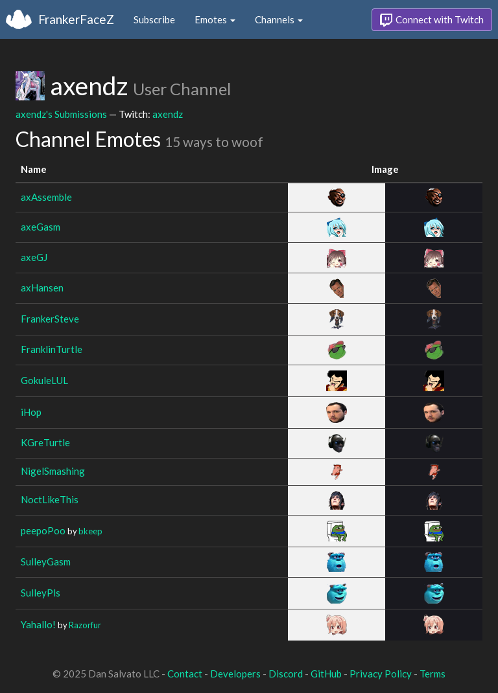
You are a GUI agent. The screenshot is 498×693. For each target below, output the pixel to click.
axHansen (42, 287)
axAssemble (46, 197)
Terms (432, 673)
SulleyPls (40, 592)
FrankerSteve (50, 318)
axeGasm (40, 227)
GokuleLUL (44, 380)
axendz (167, 114)
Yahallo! (38, 624)
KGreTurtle (45, 442)
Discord (285, 673)
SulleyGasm (46, 561)
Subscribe (154, 19)
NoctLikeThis (49, 499)
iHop (31, 412)
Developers (235, 673)
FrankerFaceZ (76, 19)
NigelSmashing (53, 471)
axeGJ (34, 257)
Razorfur (85, 625)
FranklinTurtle (51, 349)
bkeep (90, 531)
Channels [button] (279, 19)
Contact (184, 673)
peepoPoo (43, 530)
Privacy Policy (381, 673)
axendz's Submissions (61, 114)
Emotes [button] (215, 19)
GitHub (326, 673)
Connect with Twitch (432, 20)
